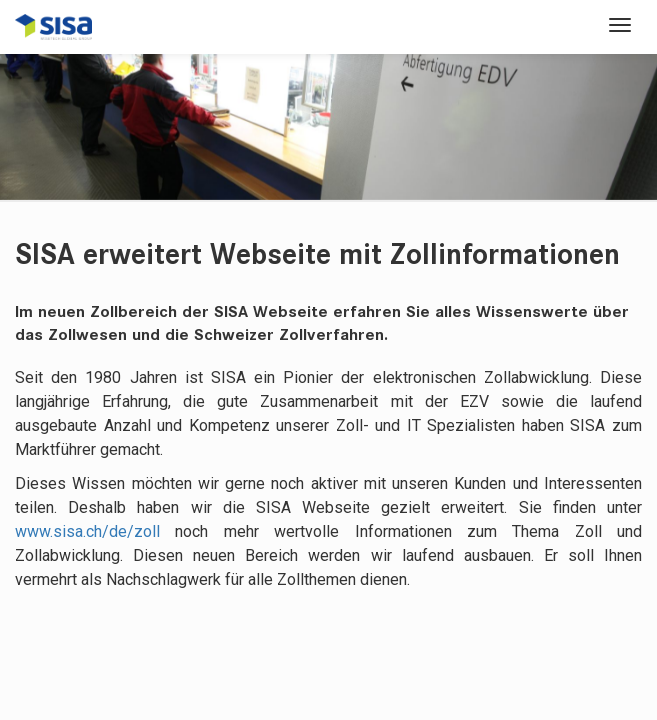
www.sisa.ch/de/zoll (87, 531)
